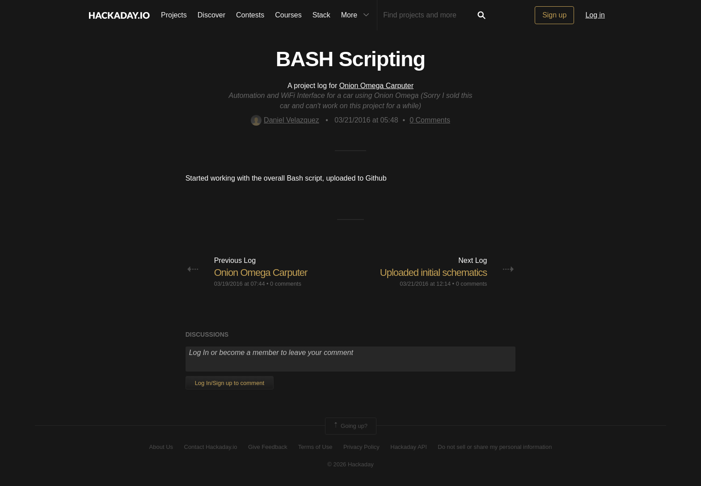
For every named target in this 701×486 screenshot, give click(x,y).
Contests (250, 15)
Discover (211, 15)
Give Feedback (267, 447)
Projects (174, 15)
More (357, 15)
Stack (321, 15)
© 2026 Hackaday (350, 464)
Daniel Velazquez (285, 120)
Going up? (350, 426)
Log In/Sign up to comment (229, 383)
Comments (430, 120)
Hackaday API (408, 447)
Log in (595, 15)
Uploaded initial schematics (433, 272)
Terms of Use (315, 447)
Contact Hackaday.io (210, 447)
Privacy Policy (361, 447)
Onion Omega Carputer (376, 85)
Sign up (554, 15)
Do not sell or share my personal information (495, 447)
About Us (161, 447)
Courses (288, 15)
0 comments (285, 283)
